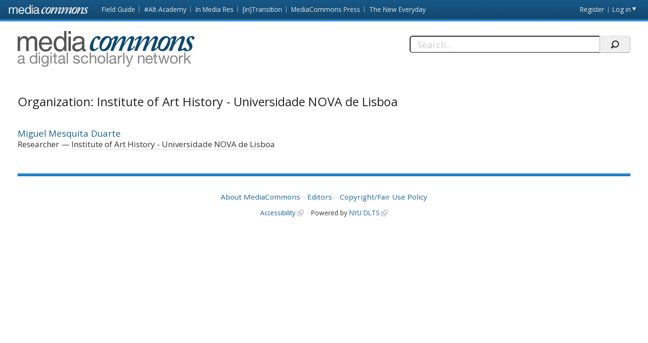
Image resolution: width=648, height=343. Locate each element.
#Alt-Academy (165, 9)
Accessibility (277, 212)
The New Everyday (397, 9)
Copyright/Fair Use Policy (383, 197)
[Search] (504, 44)
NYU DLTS (364, 212)
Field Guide (118, 9)
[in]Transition (262, 9)
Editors (319, 197)
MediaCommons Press (325, 9)
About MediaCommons (260, 197)
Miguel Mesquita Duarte (69, 133)
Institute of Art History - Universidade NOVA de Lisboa (173, 144)
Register (592, 9)
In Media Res (215, 9)
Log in (621, 9)
